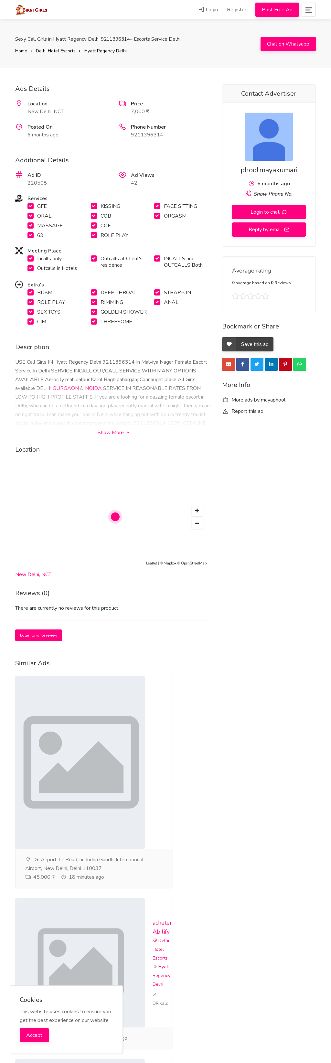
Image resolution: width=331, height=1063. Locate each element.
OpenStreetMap (194, 563)
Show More (113, 432)
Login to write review (38, 635)
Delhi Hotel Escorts (56, 51)
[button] (197, 510)
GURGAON (66, 388)
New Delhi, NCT (33, 574)
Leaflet (151, 563)
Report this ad (242, 411)
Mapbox (170, 563)
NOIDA (93, 388)
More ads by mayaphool (253, 399)
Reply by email (266, 229)
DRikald (181, 893)
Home (21, 51)
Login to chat (266, 212)
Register (236, 9)
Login (208, 9)
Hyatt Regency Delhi (105, 51)
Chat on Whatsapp (288, 44)
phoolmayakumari (268, 170)
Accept (34, 1035)
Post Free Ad (277, 9)
